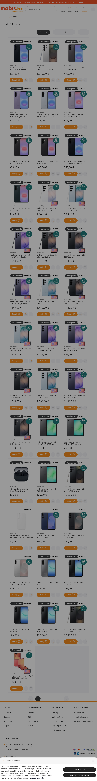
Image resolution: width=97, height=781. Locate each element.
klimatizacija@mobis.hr (28, 764)
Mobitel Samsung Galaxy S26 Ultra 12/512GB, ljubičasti (20, 256)
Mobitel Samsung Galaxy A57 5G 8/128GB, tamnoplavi (20, 69)
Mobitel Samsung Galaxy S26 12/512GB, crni (20, 443)
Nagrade (7, 717)
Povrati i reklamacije (81, 717)
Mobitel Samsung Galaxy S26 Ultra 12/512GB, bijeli (47, 209)
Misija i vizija (8, 713)
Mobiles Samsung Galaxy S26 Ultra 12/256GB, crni (74, 303)
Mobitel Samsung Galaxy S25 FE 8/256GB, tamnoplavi (48, 537)
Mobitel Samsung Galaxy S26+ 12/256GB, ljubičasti (47, 350)
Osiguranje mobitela (59, 726)
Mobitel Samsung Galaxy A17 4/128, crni (20, 630)
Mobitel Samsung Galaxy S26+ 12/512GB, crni (75, 256)
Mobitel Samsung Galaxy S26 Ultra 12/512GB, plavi (74, 209)
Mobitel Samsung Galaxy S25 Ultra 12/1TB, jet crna (74, 490)
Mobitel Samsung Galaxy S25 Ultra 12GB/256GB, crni (74, 630)
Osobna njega (33, 721)
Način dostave (79, 713)
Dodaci (30, 726)
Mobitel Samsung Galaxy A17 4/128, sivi (47, 583)
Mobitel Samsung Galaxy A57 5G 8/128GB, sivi (74, 69)
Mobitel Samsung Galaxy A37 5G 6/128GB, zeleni (20, 209)
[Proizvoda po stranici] (83, 32)
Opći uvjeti (55, 713)
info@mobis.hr (12, 760)
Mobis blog (8, 721)
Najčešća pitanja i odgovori (83, 721)
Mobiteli (31, 713)
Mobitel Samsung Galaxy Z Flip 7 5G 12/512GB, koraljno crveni (21, 677)
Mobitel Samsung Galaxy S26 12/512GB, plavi (47, 396)
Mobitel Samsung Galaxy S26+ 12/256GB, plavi (20, 350)
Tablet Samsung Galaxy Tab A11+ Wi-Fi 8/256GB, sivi (73, 443)
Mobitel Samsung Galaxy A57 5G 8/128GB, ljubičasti (20, 116)
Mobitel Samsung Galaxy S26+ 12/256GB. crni (20, 396)
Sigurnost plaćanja (58, 721)
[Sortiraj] (63, 32)
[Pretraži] (53, 9)
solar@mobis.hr (27, 767)
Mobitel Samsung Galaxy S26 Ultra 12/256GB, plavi (47, 303)
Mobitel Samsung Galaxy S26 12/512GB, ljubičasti (74, 396)
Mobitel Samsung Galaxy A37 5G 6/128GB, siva (20, 162)
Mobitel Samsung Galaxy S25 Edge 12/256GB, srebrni (20, 583)
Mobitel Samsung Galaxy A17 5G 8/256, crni (47, 630)
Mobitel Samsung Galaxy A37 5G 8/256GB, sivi (47, 162)
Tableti (30, 717)
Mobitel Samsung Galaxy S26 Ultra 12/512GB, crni (47, 256)
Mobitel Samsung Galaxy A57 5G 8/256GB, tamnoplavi (74, 162)
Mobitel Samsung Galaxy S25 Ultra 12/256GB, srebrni (47, 69)
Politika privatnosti (58, 730)
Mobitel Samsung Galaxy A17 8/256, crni (74, 583)
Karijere (6, 726)
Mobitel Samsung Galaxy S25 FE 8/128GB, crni (75, 537)
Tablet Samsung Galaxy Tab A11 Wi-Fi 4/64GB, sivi (48, 490)
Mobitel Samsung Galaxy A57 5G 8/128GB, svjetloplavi (47, 116)
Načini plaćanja (57, 717)
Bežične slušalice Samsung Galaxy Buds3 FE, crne (19, 490)
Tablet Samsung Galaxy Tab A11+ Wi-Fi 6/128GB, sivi (46, 443)
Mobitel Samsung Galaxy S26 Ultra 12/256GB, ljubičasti (20, 303)
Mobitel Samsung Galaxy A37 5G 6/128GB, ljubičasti (74, 116)
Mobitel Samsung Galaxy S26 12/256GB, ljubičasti (74, 350)
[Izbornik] (93, 9)
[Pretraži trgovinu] (41, 9)
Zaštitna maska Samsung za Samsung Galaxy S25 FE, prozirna (21, 537)
